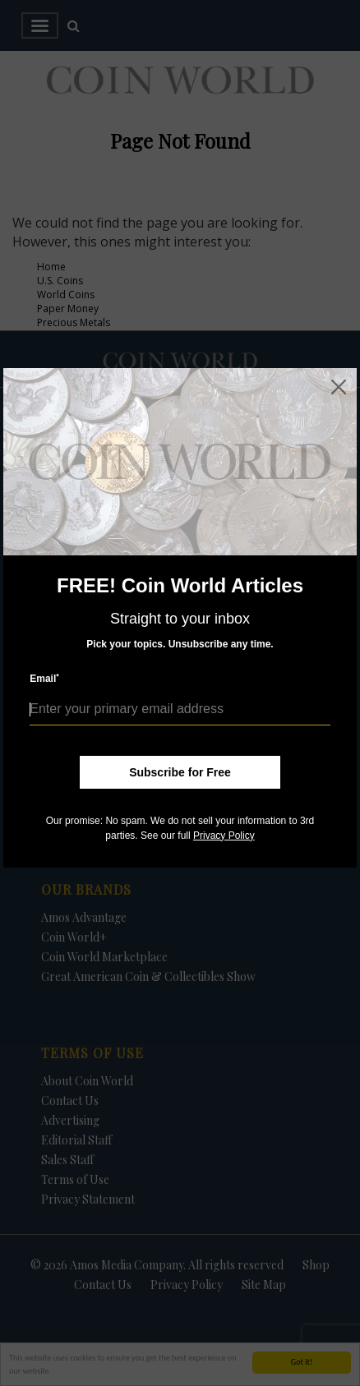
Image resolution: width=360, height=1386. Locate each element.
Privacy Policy (224, 835)
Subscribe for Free (180, 772)
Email (44, 678)
